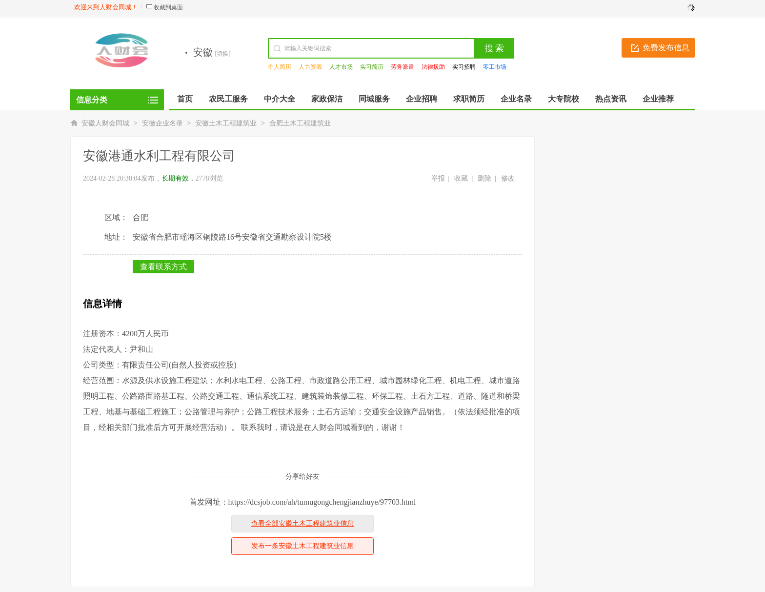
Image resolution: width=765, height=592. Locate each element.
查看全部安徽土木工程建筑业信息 (302, 523)
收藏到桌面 (168, 7)
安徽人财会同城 (105, 123)
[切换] (223, 53)
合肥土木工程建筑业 (300, 123)
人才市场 (341, 66)
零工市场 (494, 66)
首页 (185, 99)
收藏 (461, 178)
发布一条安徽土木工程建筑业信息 (302, 546)
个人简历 (279, 66)
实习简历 (371, 66)
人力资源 (310, 66)
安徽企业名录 (162, 123)
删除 (484, 178)
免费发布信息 (666, 47)
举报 (438, 178)
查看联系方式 (163, 267)
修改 (508, 178)
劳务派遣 (402, 66)
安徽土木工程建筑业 (226, 123)
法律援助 (433, 66)
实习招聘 (464, 66)
